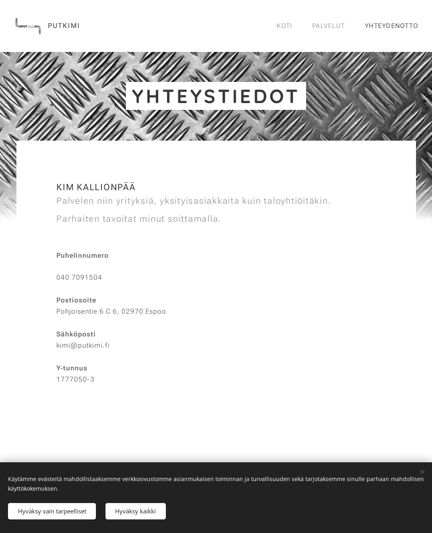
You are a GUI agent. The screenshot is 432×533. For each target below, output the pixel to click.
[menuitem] (287, 26)
